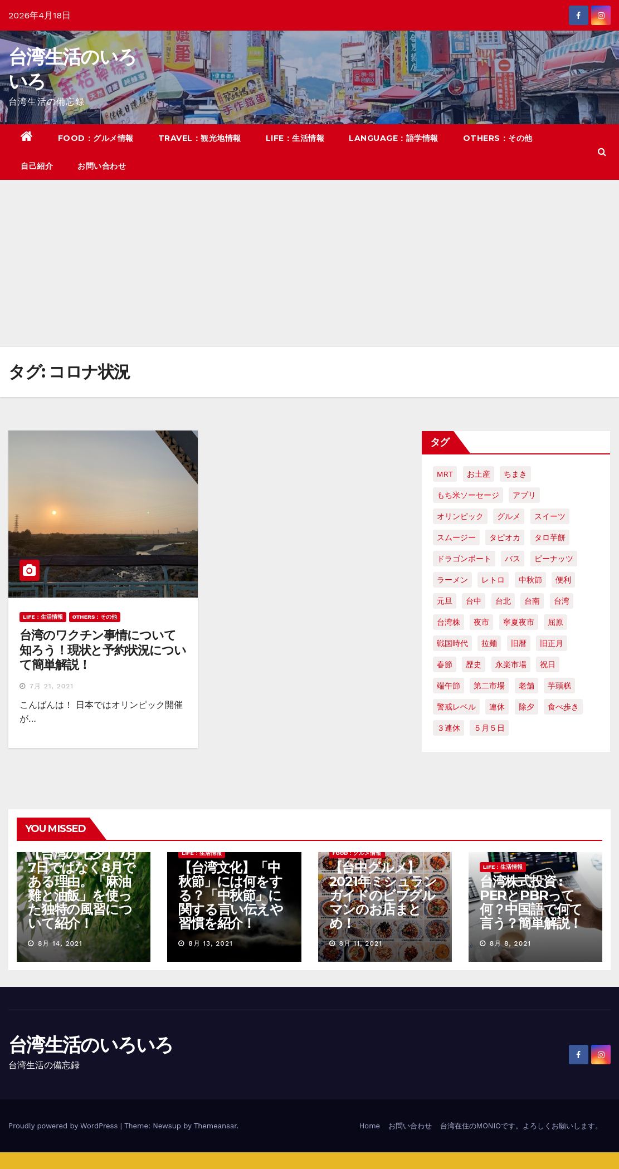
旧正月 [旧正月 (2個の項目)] (551, 643)
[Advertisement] (309, 263)
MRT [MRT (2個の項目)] (445, 473)
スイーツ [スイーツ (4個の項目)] (550, 516)
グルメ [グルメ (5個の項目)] (508, 516)
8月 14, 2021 (60, 943)
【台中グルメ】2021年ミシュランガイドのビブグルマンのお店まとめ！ (383, 895)
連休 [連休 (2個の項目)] (497, 706)
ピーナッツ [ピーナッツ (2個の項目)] (553, 558)
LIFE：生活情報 (295, 138)
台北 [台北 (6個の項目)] (503, 600)
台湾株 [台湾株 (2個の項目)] (448, 622)
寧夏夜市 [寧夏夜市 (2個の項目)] (518, 622)
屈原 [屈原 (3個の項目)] (555, 622)
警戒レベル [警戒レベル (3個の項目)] (456, 706)
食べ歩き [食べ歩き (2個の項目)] (563, 706)
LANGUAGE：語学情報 (393, 138)
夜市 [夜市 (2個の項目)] (481, 622)
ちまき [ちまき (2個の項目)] (515, 473)
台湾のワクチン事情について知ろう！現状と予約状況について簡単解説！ (103, 650)
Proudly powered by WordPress (64, 1126)
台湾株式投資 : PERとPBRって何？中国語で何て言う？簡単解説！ (531, 902)
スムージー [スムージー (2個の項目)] (456, 537)
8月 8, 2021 (510, 943)
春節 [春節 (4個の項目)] (444, 664)
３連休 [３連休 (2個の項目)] (448, 727)
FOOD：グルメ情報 (96, 138)
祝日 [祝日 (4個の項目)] (547, 664)
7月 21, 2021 (52, 686)
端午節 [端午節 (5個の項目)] (448, 685)
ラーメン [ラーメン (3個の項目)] (452, 579)
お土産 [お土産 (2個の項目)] (478, 473)
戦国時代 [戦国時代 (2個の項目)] (452, 643)
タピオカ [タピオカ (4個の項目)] (504, 537)
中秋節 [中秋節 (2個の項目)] (530, 579)
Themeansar (215, 1126)
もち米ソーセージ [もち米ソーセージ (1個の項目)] (468, 495)
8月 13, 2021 (210, 943)
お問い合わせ (101, 166)
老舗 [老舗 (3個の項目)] (526, 685)
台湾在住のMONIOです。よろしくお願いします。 (521, 1126)
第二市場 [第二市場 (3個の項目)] (489, 685)
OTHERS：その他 (498, 138)
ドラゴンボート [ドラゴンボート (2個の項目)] (464, 558)
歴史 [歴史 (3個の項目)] (473, 664)
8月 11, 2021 (360, 943)
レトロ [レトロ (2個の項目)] (493, 579)
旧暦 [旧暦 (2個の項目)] (519, 643)
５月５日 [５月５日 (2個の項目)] (489, 727)
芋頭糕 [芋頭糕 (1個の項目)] (559, 685)
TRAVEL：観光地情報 (199, 138)
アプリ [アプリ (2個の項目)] (524, 495)
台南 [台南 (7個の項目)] (532, 600)
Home (369, 1126)
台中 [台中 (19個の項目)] (473, 600)
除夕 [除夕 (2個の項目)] (526, 706)
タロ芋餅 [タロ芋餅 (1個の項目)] (550, 537)
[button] (602, 151)
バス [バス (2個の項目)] (512, 558)
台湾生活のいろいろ (90, 1044)
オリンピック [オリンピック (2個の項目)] (460, 516)
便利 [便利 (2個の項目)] (563, 579)
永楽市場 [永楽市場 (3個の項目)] (511, 664)
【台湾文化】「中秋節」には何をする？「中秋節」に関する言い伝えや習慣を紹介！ (230, 895)
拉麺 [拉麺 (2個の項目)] (489, 643)
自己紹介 (37, 166)
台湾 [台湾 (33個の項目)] (561, 600)
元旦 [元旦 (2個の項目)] (444, 600)
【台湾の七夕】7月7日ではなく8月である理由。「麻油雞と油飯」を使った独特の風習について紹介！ (83, 888)
